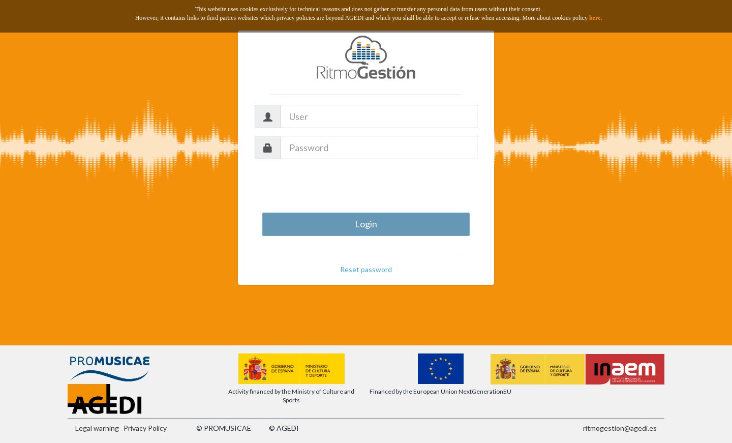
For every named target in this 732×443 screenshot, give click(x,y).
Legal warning (97, 428)
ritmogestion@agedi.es (620, 428)
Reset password (366, 269)
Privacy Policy (145, 428)
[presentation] (366, 186)
